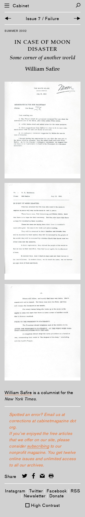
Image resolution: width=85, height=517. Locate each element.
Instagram (15, 490)
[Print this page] (51, 476)
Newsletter (35, 495)
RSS (75, 490)
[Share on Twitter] (24, 476)
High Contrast (45, 505)
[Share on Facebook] (33, 476)
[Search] (78, 5)
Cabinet (21, 6)
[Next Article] (77, 18)
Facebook (57, 490)
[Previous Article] (8, 18)
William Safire (18, 392)
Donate (56, 495)
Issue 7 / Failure (42, 18)
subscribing (38, 445)
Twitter (36, 490)
